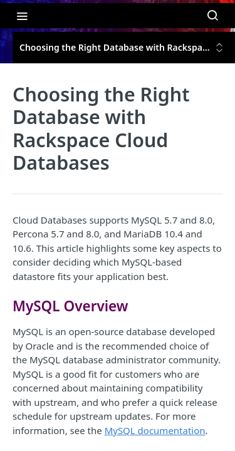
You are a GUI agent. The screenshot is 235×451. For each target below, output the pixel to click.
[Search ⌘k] (212, 15)
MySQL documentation (155, 430)
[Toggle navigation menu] (22, 15)
